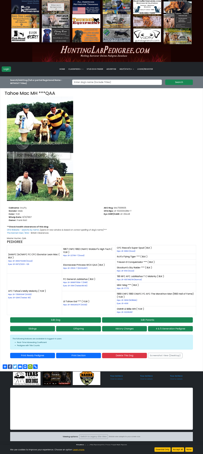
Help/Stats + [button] (126, 69)
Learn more (78, 449)
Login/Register (145, 69)
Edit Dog (55, 320)
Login (6, 69)
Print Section (78, 355)
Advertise (111, 69)
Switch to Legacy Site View (93, 436)
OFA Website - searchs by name (23, 229)
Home (62, 69)
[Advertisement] (101, 408)
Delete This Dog (124, 355)
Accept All (178, 449)
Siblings (32, 328)
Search (179, 82)
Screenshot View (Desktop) (165, 355)
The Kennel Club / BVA (18, 233)
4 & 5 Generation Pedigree (170, 328)
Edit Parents (147, 320)
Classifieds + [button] (75, 69)
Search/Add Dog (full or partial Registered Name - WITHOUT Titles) (36, 82)
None (189, 449)
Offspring (78, 328)
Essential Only (162, 449)
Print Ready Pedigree (32, 355)
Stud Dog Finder (95, 69)
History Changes (124, 328)
